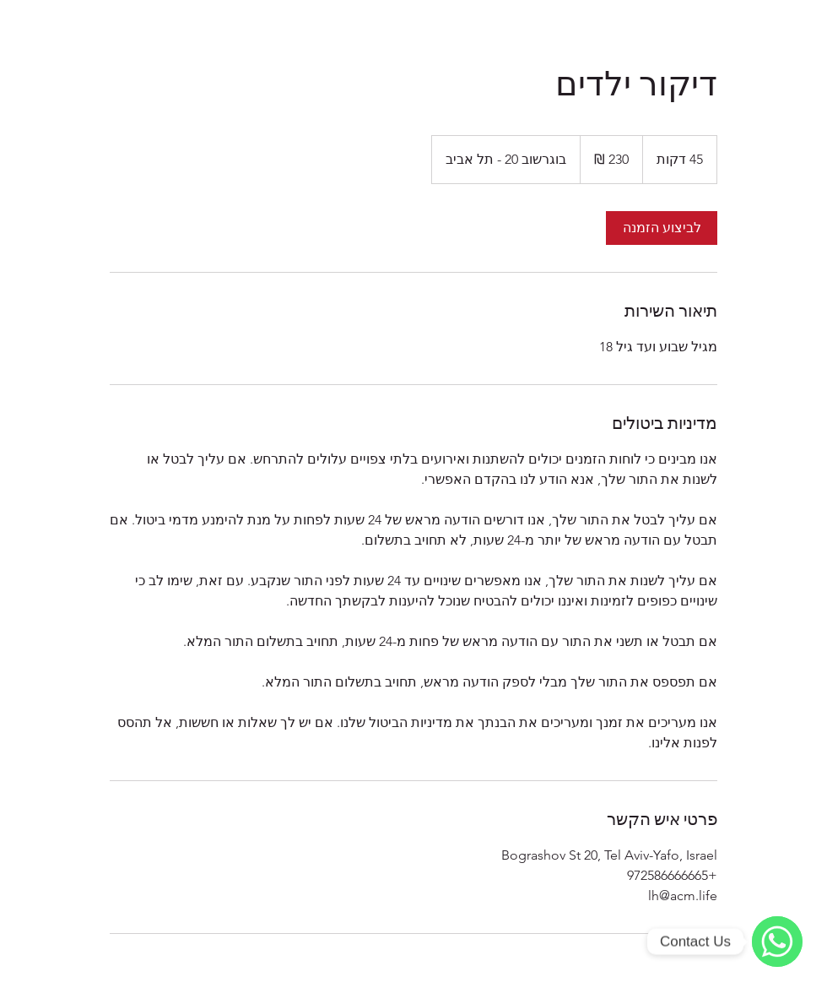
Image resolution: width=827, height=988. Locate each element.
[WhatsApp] (777, 941)
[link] (661, 228)
